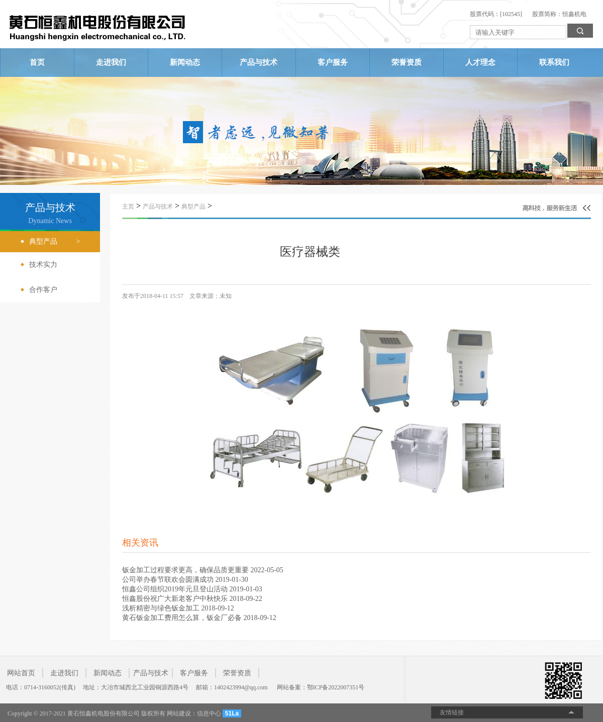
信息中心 (209, 713)
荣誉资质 (406, 62)
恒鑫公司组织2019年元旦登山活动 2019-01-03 (192, 589)
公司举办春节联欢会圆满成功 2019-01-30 (185, 579)
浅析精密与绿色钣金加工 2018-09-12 (178, 608)
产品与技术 (258, 62)
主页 (128, 206)
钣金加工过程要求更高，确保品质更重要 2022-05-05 (202, 570)
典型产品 (193, 206)
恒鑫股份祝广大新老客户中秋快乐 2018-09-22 (192, 598)
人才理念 (480, 62)
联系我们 (554, 62)
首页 (37, 62)
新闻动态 (185, 62)
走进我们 (111, 62)
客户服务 (333, 62)
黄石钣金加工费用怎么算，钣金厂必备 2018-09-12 (199, 618)
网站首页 (21, 673)
